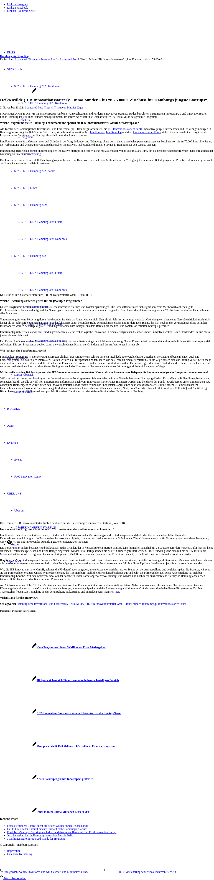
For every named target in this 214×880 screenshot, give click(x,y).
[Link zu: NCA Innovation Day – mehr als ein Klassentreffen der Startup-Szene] (60, 713)
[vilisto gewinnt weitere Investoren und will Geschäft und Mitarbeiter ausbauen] (51, 871)
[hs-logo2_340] (27, 32)
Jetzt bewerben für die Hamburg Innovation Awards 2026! (40, 835)
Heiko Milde (76, 603)
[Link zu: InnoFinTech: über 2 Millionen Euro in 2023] (45, 811)
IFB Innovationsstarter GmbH (125, 128)
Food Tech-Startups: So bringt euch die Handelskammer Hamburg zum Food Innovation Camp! (61, 832)
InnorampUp (149, 603)
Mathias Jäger (75, 107)
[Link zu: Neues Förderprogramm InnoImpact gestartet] (46, 778)
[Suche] (13, 544)
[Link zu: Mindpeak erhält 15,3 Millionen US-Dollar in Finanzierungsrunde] (58, 746)
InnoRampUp (114, 132)
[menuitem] (110, 850)
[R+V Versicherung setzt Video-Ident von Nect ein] (139, 871)
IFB (87, 603)
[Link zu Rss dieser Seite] (21, 10)
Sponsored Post (34, 107)
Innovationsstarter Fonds (147, 132)
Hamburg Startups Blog (14, 56)
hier (117, 591)
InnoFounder (97, 132)
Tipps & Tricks (52, 107)
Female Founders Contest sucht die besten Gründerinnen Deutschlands (47, 825)
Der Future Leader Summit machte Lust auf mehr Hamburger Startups (47, 828)
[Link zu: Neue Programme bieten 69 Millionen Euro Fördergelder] (53, 647)
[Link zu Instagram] (17, 4)
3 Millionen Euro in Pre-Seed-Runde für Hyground (36, 838)
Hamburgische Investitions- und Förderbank (42, 603)
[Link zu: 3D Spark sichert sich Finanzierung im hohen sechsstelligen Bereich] (59, 680)
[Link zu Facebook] (17, 7)
